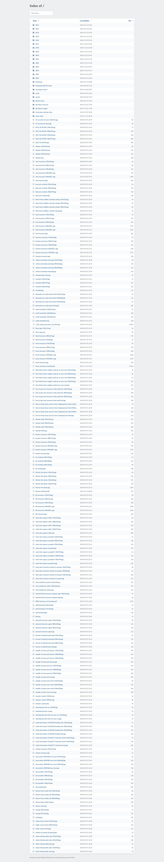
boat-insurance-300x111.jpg (43, 218)
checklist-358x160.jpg (41, 286)
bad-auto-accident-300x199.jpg (44, 192)
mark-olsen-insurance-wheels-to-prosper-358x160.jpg (51, 575)
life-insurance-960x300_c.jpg (43, 510)
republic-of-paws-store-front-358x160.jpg (48, 688)
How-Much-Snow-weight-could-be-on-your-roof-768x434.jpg (54, 381)
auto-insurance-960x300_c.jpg (44, 177)
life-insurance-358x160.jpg (43, 503)
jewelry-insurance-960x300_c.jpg (45, 449)
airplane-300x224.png (41, 150)
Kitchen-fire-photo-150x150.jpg (44, 472)
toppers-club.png (39, 806)
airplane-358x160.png (41, 154)
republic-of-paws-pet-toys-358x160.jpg (47, 673)
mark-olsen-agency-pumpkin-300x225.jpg (48, 540)
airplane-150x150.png (41, 146)
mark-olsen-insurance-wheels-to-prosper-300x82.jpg (51, 571)
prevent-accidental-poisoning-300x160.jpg (48, 639)
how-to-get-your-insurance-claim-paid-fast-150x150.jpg (52, 389)
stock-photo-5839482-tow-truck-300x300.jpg (49, 760)
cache (36, 93)
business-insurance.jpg (41, 256)
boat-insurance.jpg (40, 233)
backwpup (37, 82)
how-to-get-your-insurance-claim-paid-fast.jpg (49, 400)
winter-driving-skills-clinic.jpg (43, 851)
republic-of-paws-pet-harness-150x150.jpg (48, 650)
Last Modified (84, 21)
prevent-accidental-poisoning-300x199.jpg (48, 643)
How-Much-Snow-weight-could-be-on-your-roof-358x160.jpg (54, 377)
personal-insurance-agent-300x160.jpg (47, 624)
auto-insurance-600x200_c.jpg (44, 173)
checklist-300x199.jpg (41, 283)
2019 (36, 51)
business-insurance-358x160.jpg (44, 245)
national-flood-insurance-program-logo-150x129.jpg (51, 594)
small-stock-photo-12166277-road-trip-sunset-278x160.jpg (53, 741)
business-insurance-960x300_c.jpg (45, 252)
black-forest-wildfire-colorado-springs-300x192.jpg (51, 207)
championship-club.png (41, 275)
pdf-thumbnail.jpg (40, 612)
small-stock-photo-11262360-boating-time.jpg (49, 734)
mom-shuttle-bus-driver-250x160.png (46, 586)
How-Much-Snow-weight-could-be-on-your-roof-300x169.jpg (54, 374)
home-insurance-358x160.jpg (44, 351)
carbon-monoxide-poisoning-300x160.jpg (47, 264)
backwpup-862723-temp (42, 86)
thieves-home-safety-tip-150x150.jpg (46, 791)
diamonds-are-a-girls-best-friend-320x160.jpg (49, 302)
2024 (36, 70)
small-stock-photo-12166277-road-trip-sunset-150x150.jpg (53, 738)
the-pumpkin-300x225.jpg (43, 775)
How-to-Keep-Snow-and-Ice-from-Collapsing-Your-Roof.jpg (53, 415)
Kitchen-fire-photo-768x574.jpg (44, 484)
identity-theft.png (40, 431)
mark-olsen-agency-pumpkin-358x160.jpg (48, 544)
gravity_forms (38, 101)
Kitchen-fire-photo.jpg (41, 487)
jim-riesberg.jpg (39, 468)
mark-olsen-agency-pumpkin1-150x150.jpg (48, 552)
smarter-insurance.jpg (41, 753)
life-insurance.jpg (40, 514)
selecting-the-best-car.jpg (42, 711)
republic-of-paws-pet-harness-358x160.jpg (48, 658)
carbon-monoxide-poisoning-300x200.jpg (47, 268)
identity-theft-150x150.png (43, 419)
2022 (36, 63)
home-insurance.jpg (40, 362)
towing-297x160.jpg (41, 813)
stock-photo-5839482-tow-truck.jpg (46, 768)
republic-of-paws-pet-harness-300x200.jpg (48, 654)
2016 (36, 40)
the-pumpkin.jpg (39, 787)
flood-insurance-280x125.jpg (43, 336)
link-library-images (40, 108)
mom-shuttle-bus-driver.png (43, 590)
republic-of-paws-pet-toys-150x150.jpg (47, 666)
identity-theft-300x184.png (43, 423)
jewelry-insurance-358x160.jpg (44, 442)
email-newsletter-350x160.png (44, 317)
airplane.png (38, 158)
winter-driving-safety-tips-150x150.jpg (47, 836)
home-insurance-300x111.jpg (44, 347)
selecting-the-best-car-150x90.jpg (45, 707)
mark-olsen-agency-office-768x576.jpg (47, 529)
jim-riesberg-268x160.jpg (42, 465)
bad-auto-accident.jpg (41, 195)
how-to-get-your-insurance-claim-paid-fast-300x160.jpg (52, 393)
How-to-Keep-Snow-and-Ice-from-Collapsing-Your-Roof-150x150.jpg (55, 404)
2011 (36, 25)
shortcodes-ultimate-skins (42, 112)
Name (35, 21)
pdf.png (36, 616)
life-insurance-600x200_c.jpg (43, 506)
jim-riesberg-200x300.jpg (42, 461)
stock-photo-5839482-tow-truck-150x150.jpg (49, 757)
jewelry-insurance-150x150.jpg (44, 434)
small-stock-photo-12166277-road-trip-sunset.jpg (50, 745)
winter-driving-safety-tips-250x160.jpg (47, 840)
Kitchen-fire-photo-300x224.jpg (44, 476)
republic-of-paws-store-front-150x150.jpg (48, 681)
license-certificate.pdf (41, 491)
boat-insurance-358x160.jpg (43, 222)
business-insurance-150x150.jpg (44, 237)
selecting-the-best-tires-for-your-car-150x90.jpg (50, 715)
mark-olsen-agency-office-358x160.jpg (47, 525)
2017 (36, 44)
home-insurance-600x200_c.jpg (44, 355)
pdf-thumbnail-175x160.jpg (43, 609)
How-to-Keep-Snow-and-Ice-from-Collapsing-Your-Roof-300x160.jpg (55, 408)
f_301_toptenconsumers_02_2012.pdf (46, 324)
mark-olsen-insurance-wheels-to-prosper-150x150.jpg (51, 567)
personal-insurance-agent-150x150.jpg (47, 620)
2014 (36, 32)
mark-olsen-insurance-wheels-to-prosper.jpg (48, 578)
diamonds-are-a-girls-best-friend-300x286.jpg (49, 298)
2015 (36, 36)
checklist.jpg (38, 290)
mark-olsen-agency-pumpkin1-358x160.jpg (48, 559)
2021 (36, 59)
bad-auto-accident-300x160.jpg (44, 188)
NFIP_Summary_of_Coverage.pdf (45, 601)
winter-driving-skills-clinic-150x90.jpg (46, 848)
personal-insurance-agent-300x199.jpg (47, 628)
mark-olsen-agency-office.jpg (43, 533)
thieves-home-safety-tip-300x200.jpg (46, 798)
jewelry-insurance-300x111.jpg (44, 438)
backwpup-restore (40, 89)
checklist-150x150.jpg (41, 279)
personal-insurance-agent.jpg (43, 631)
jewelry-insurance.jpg (41, 453)
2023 (36, 67)
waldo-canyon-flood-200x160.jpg (45, 825)
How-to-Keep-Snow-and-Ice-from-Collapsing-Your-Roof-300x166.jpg (55, 412)
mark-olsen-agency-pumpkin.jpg (44, 548)
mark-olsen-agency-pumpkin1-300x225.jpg (48, 556)
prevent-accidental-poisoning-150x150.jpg (48, 635)
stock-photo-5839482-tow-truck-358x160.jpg (49, 764)
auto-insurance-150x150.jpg (43, 161)
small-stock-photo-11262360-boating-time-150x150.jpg (52, 722)
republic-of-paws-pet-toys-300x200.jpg (47, 669)
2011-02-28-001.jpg (41, 142)
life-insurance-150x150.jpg (43, 495)
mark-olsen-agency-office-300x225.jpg (47, 522)
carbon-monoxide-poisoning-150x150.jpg (47, 260)
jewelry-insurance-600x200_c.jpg (45, 446)
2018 (36, 48)
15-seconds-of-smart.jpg (42, 123)
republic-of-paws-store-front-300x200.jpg (48, 685)
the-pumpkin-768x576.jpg (43, 783)
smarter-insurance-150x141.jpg (44, 749)
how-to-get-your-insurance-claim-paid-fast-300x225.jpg (52, 396)
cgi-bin (36, 97)
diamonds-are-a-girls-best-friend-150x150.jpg (49, 294)
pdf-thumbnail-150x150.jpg (43, 605)
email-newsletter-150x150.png (44, 309)
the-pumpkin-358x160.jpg (43, 779)
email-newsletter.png (41, 321)
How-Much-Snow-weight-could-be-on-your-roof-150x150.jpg (54, 370)
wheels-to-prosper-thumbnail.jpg (45, 832)
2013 (36, 29)
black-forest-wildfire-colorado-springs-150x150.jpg (51, 199)
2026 (36, 78)
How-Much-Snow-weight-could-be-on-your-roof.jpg (51, 385)
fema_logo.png (39, 332)
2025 (36, 74)
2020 (36, 55)
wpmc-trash (38, 116)
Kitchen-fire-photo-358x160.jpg (44, 480)
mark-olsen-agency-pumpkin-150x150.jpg (48, 537)
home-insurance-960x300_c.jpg (44, 359)
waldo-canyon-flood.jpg (42, 829)
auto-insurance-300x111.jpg (43, 165)
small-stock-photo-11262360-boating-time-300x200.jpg (52, 730)
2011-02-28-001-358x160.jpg (44, 135)
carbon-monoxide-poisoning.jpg (44, 271)
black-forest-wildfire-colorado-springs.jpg (47, 211)
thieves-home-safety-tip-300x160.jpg (46, 794)
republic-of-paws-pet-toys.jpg (44, 677)
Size (130, 21)
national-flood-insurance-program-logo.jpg (48, 597)
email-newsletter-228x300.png (44, 313)
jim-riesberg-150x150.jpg (42, 457)
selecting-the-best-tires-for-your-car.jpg (47, 719)
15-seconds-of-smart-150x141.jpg (45, 120)
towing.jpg (37, 817)
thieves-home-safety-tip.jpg (43, 802)
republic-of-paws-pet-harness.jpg (45, 662)
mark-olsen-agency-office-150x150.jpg (47, 518)
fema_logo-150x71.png (42, 328)
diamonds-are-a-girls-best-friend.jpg (46, 305)
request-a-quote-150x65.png (43, 696)
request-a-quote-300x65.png (43, 700)
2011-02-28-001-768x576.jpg (44, 139)
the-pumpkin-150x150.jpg (43, 772)
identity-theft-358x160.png (43, 427)
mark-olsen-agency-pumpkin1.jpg (45, 563)
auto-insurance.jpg (40, 180)
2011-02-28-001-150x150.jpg (44, 127)
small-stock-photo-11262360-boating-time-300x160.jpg (52, 726)
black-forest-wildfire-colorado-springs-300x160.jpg (51, 203)
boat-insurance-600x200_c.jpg (44, 226)
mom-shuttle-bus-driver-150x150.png (46, 582)
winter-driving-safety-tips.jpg (43, 844)
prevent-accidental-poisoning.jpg (45, 647)
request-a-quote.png (41, 703)
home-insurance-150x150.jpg (44, 343)
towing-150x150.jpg (41, 810)
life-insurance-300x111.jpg (43, 499)
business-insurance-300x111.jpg (44, 241)
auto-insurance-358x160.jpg (43, 169)
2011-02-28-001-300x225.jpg (44, 131)
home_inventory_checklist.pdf (44, 366)
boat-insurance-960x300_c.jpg (44, 230)
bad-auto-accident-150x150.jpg (44, 184)
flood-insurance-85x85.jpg (43, 340)
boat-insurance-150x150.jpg (43, 214)
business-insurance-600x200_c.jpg (45, 249)
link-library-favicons (40, 105)
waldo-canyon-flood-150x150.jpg (45, 821)
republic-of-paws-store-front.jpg (44, 692)
